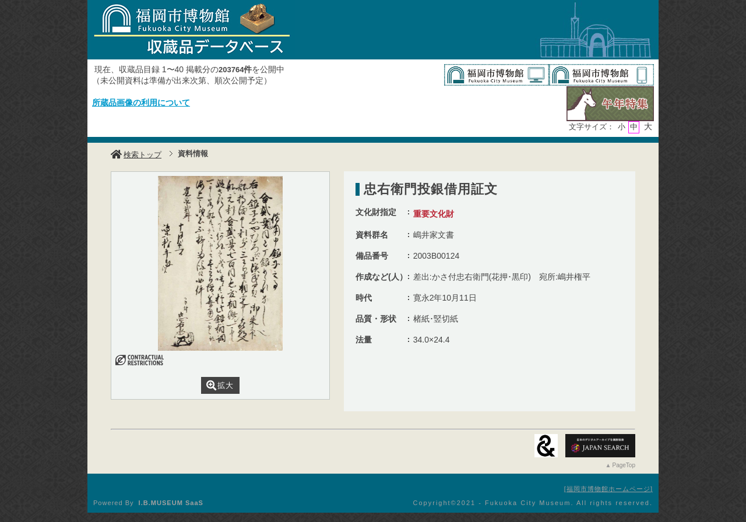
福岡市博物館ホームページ (608, 488)
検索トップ (136, 154)
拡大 (220, 385)
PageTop (624, 465)
